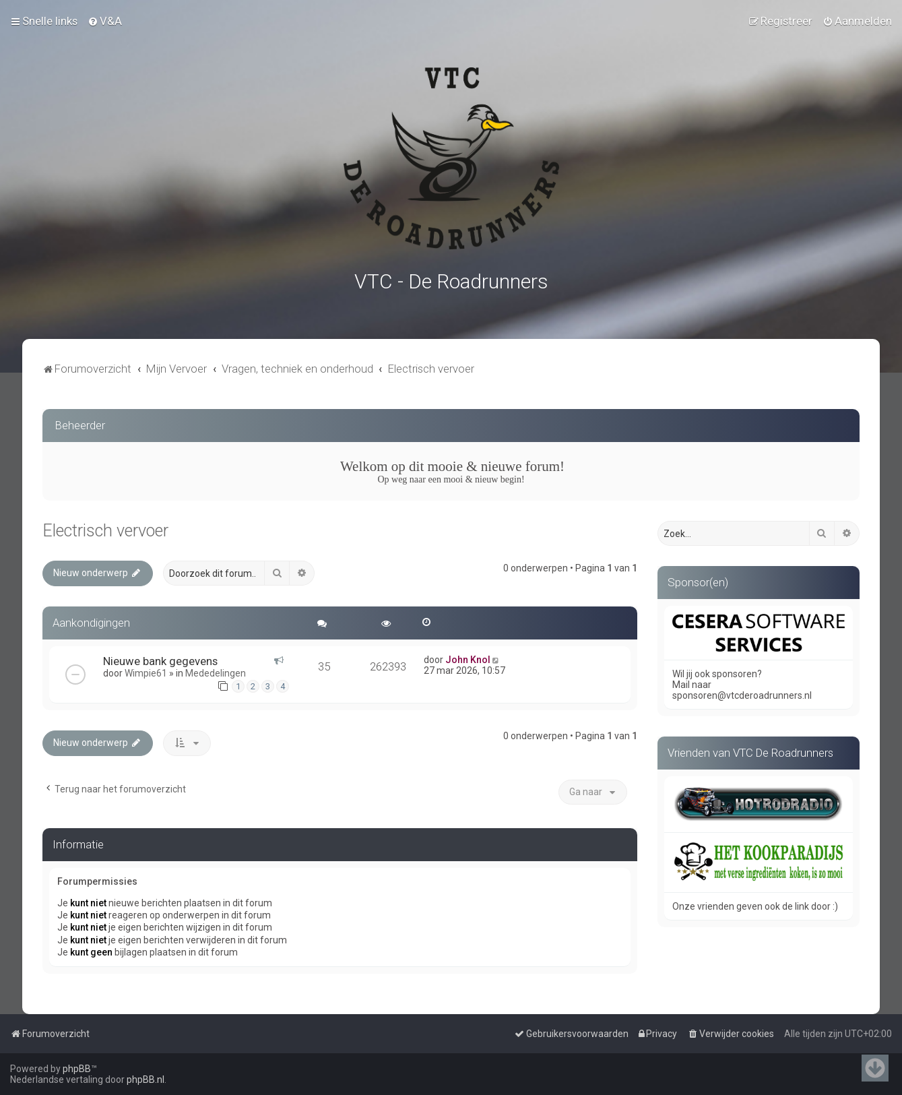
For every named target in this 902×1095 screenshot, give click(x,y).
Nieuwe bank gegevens (160, 659)
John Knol (467, 658)
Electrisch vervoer (105, 529)
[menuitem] (105, 20)
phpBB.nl (145, 1079)
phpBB (77, 1068)
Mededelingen (215, 671)
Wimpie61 (146, 671)
